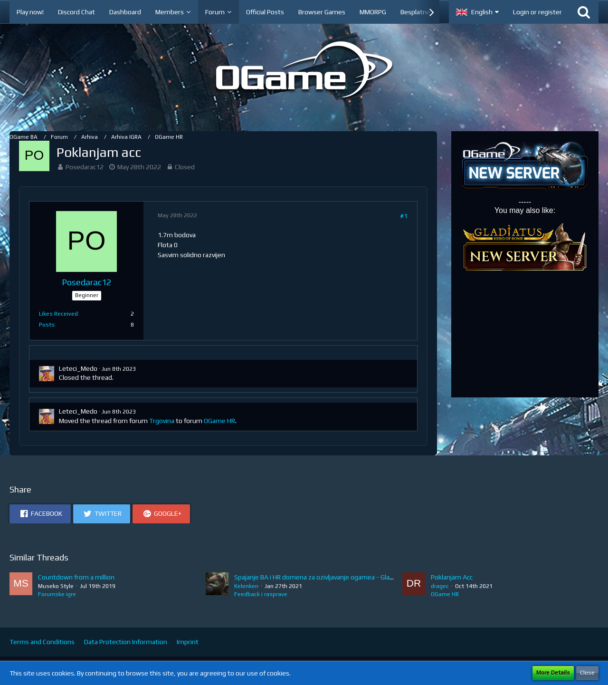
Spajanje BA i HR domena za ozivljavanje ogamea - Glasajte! (320, 577)
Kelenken (246, 586)
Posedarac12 (85, 167)
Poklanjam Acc (452, 577)
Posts (47, 324)
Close (587, 672)
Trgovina (161, 421)
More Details (553, 672)
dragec (440, 586)
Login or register (537, 12)
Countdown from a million (76, 577)
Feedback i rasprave (260, 594)
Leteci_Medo (78, 368)
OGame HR (219, 421)
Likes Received (58, 313)
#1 (404, 216)
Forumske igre (57, 594)
